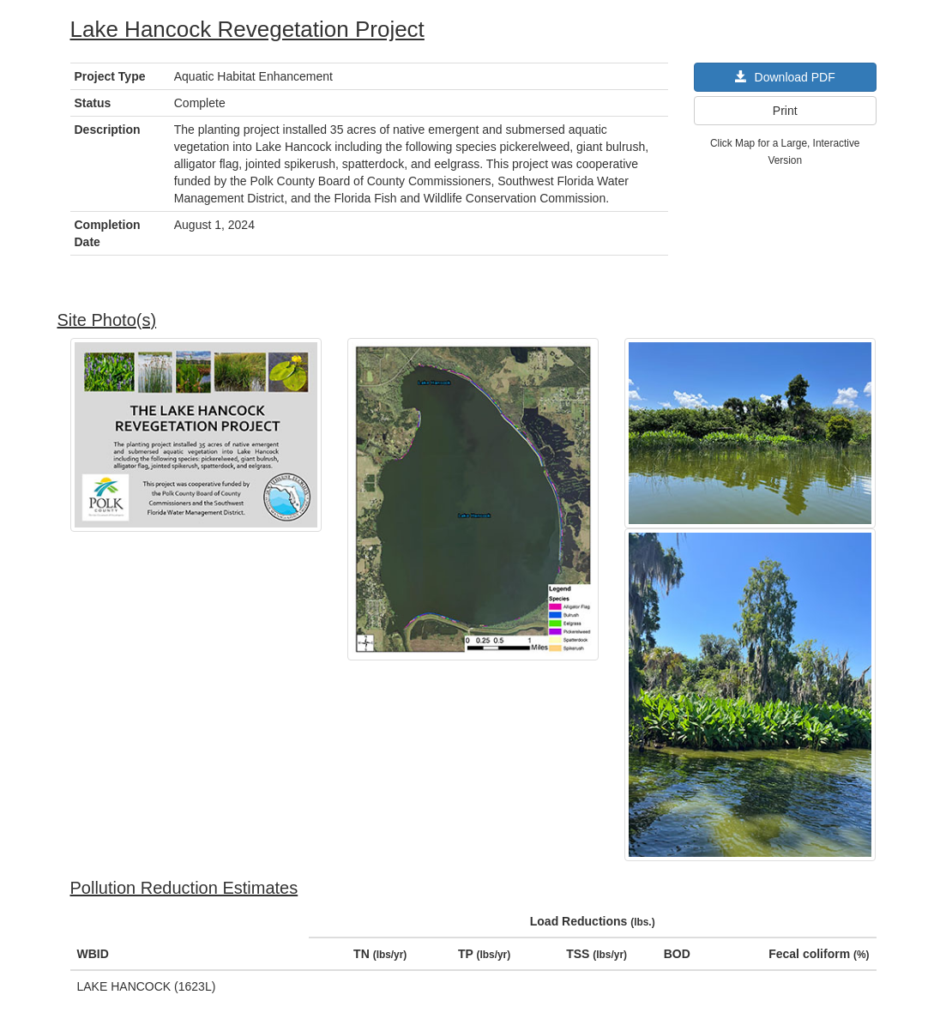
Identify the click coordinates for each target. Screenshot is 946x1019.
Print (785, 111)
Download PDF (785, 77)
